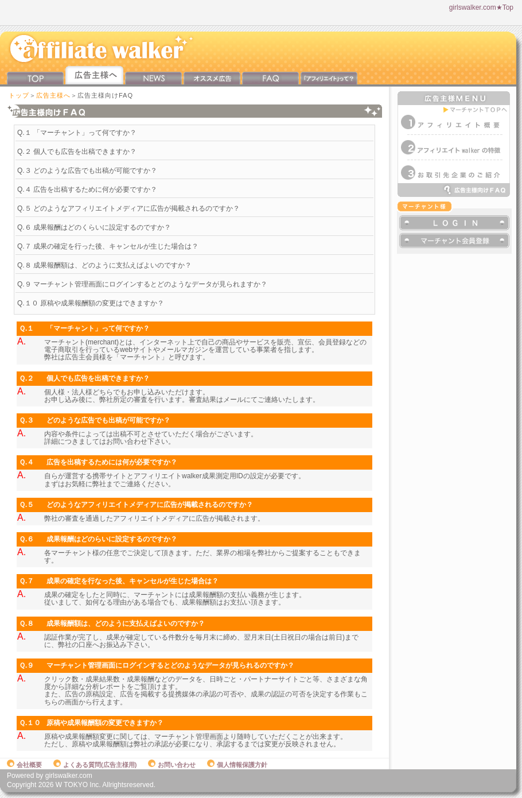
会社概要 (24, 764)
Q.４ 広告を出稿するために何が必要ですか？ (87, 189)
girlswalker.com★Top (481, 7)
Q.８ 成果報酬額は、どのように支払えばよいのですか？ (104, 265)
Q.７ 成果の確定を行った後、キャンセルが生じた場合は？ (107, 246)
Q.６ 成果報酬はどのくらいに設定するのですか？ (94, 227)
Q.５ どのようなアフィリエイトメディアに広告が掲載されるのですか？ (128, 208)
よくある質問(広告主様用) (95, 764)
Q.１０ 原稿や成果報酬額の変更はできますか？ (90, 303)
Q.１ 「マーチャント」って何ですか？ (77, 133)
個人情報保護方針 (237, 764)
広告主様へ (53, 95)
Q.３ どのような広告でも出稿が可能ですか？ (87, 170)
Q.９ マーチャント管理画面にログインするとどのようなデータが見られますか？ (142, 284)
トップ (19, 95)
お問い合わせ (172, 764)
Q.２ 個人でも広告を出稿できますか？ (77, 152)
